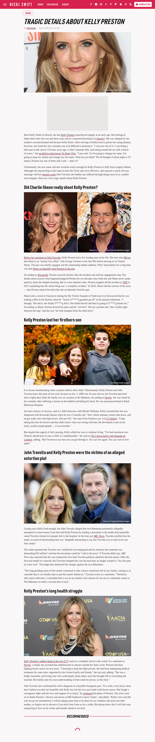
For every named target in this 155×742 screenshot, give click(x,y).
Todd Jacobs (31, 28)
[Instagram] (101, 5)
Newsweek (43, 275)
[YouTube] (96, 5)
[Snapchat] (120, 5)
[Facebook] (91, 5)
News (40, 4)
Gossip (65, 4)
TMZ (125, 282)
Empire (100, 138)
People (108, 397)
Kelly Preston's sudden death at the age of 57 (46, 661)
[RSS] (130, 5)
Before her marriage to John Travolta (42, 257)
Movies (28, 13)
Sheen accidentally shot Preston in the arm (54, 268)
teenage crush (49, 174)
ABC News (99, 536)
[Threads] (125, 5)
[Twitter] (106, 5)
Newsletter (143, 4)
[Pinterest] (111, 5)
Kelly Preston (67, 135)
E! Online (111, 418)
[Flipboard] (115, 5)
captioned (87, 693)
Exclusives (52, 4)
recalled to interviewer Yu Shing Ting (57, 153)
